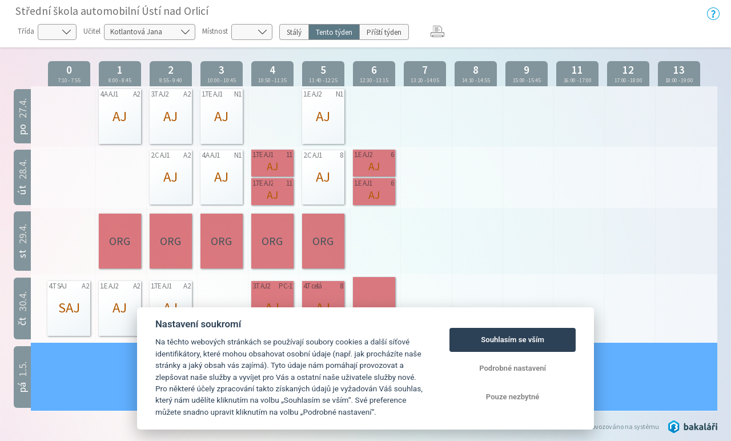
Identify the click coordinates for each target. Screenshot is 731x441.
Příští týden (384, 32)
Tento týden (334, 32)
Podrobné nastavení (512, 368)
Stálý (294, 32)
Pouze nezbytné (513, 396)
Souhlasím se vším (512, 339)
